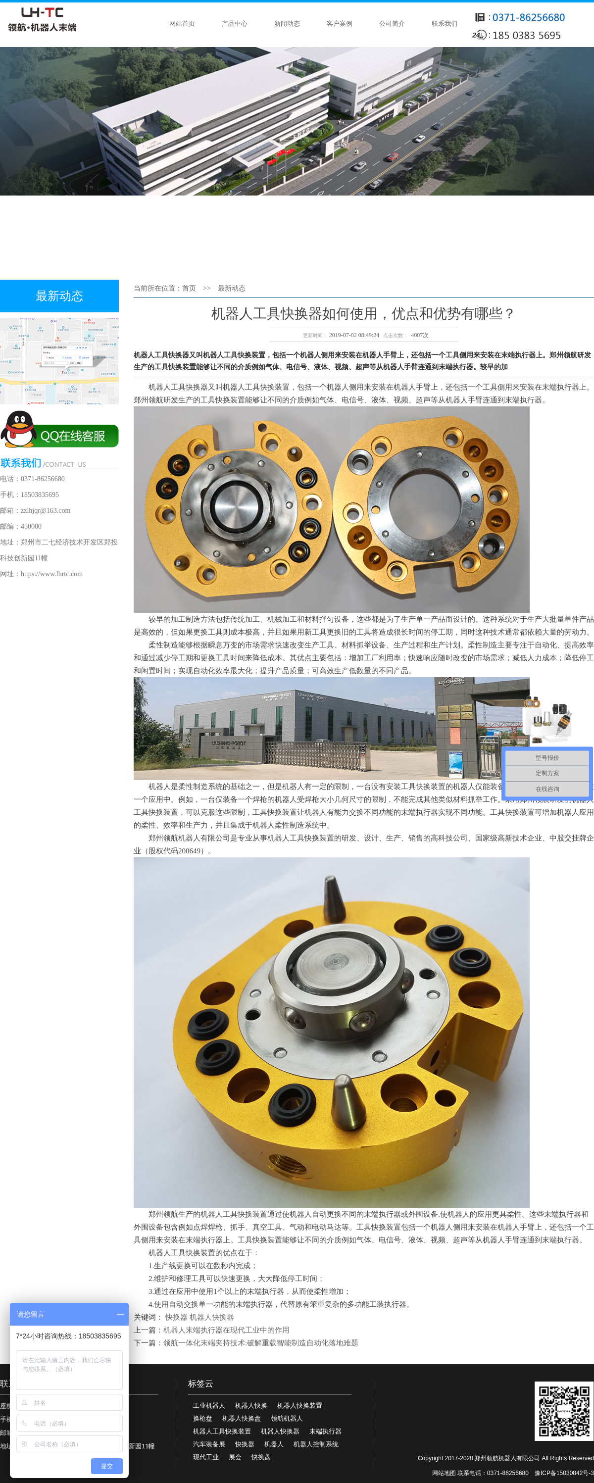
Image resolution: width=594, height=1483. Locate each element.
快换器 (176, 1317)
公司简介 (392, 23)
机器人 (274, 1444)
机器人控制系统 (316, 1444)
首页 (189, 288)
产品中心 (235, 23)
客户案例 (339, 23)
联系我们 (444, 23)
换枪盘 (202, 1418)
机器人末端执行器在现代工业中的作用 (226, 1330)
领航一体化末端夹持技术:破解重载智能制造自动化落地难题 (260, 1343)
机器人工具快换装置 (222, 1431)
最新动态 (232, 288)
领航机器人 (287, 1418)
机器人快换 (251, 1405)
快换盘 (261, 1457)
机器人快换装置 (299, 1405)
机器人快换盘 (241, 1418)
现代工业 (206, 1457)
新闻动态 (287, 23)
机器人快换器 (212, 1317)
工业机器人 (209, 1405)
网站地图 (444, 1473)
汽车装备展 (209, 1444)
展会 (235, 1457)
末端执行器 (325, 1431)
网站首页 (182, 23)
